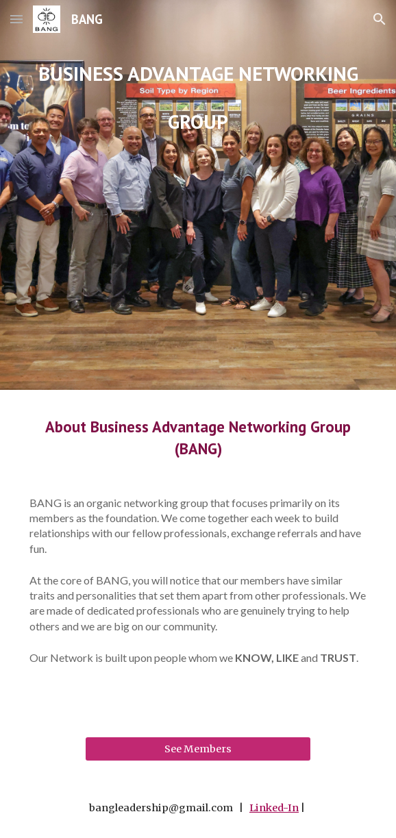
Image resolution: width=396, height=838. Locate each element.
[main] (197, 195)
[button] (16, 19)
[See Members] (198, 748)
